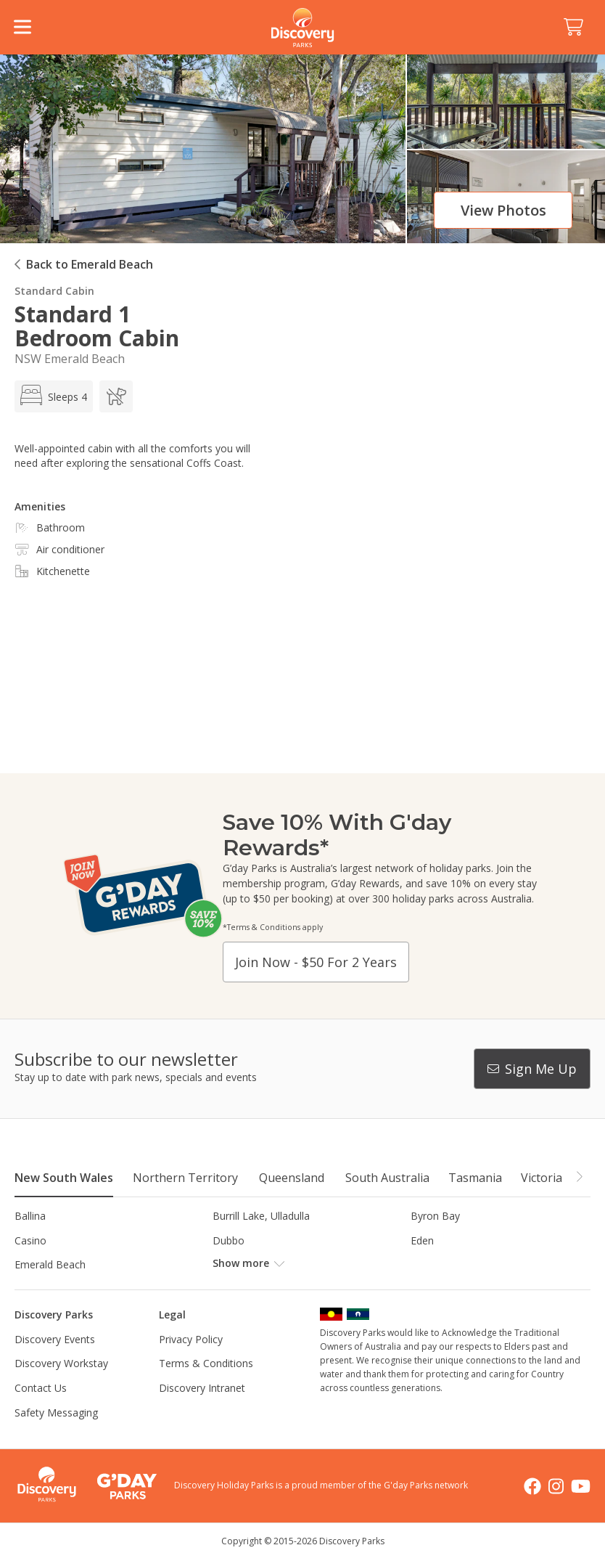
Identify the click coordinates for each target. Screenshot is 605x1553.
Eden (422, 1240)
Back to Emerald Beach (89, 264)
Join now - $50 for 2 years (316, 962)
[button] (578, 1177)
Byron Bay (435, 1216)
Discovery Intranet (202, 1388)
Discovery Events (55, 1339)
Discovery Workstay (61, 1363)
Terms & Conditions (206, 1363)
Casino (30, 1240)
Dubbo (228, 1240)
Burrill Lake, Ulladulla (261, 1216)
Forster (230, 1264)
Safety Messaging (56, 1412)
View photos (503, 210)
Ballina (30, 1216)
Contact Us (41, 1388)
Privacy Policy (191, 1339)
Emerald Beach (50, 1264)
